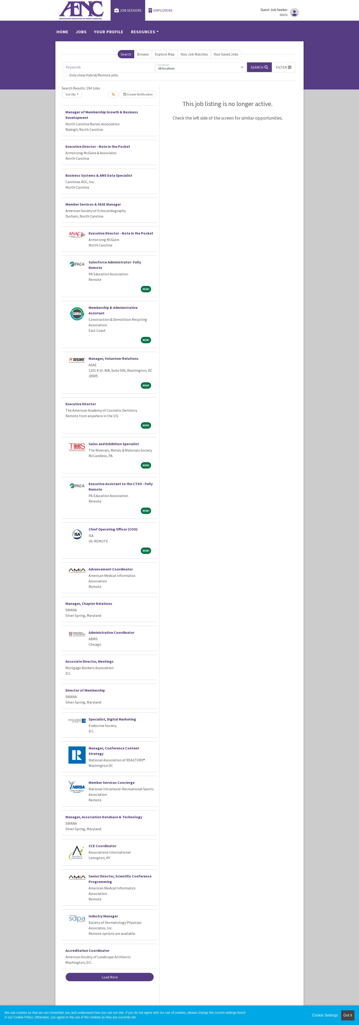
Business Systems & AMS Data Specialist (98, 175)
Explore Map (164, 54)
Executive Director (80, 404)
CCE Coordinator (102, 845)
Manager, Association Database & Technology (103, 817)
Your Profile (108, 31)
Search (126, 54)
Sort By (71, 94)
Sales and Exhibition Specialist (114, 443)
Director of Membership (85, 690)
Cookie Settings (325, 1015)
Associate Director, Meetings (89, 661)
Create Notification (138, 94)
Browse (143, 54)
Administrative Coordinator (111, 632)
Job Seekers (128, 10)
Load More (110, 977)
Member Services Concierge (112, 782)
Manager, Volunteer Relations (114, 358)
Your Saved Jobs (226, 54)
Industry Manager (103, 916)
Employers (160, 10)
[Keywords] (109, 67)
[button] (283, 67)
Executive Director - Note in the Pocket (97, 146)
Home (62, 31)
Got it (347, 1015)
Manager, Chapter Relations (88, 603)
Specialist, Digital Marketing (112, 719)
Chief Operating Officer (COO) (113, 529)
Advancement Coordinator (111, 569)
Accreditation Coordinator (87, 950)
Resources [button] (143, 31)
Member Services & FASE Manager (93, 204)
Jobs (81, 31)
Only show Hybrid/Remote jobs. (94, 75)
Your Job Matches (194, 54)
